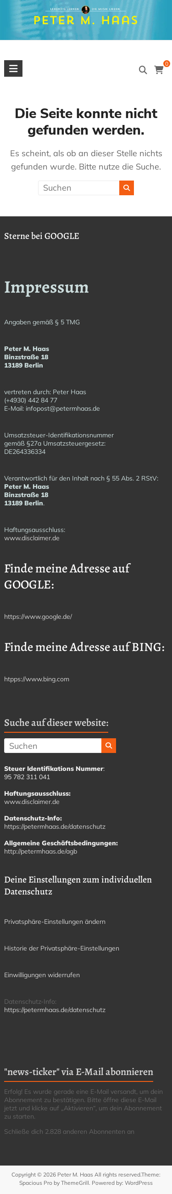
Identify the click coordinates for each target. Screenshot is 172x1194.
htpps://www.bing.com (36, 679)
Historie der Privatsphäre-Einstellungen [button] (61, 948)
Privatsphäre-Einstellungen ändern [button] (54, 921)
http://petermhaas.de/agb (40, 851)
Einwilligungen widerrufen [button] (42, 975)
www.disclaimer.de (32, 538)
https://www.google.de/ (38, 616)
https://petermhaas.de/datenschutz (54, 826)
